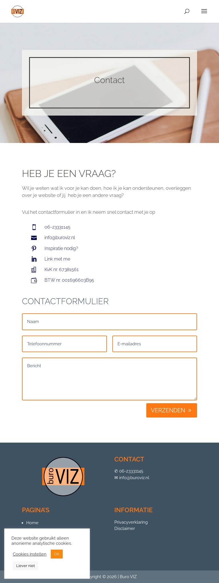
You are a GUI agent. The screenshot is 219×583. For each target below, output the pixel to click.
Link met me (57, 259)
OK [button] (56, 554)
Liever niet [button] (25, 566)
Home (32, 522)
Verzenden (168, 410)
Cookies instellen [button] (29, 554)
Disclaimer (124, 528)
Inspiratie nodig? (61, 248)
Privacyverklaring (131, 522)
